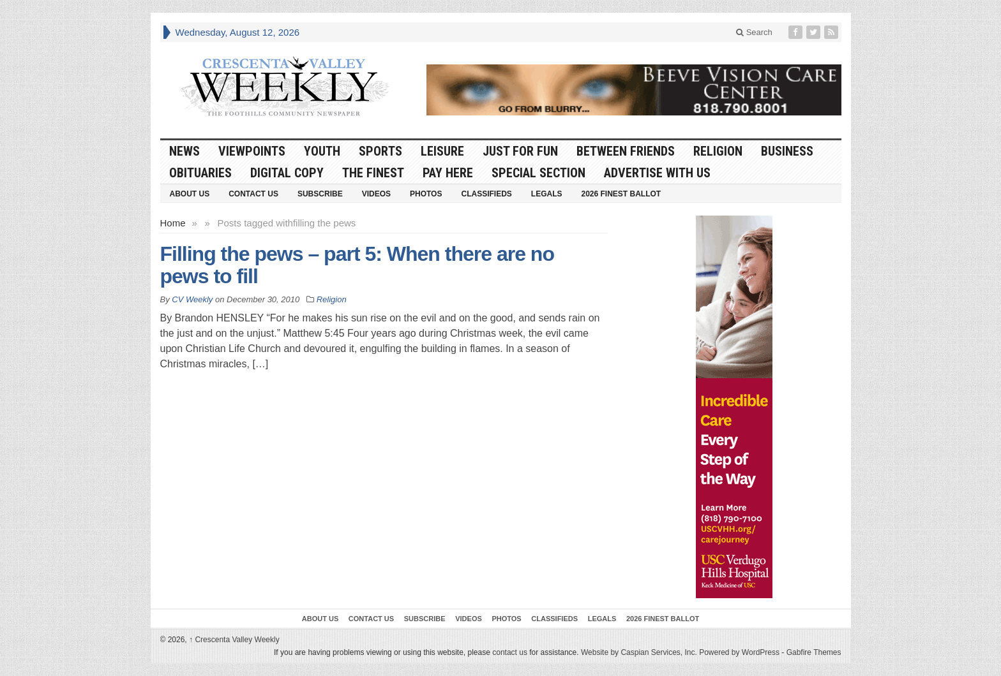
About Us (190, 193)
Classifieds (486, 193)
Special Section (538, 172)
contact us (509, 652)
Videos (376, 193)
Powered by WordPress (739, 652)
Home (173, 222)
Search (754, 32)
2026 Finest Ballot (621, 193)
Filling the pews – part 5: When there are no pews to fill (357, 265)
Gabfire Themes (813, 652)
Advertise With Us (657, 172)
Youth (322, 151)
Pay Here (448, 172)
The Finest (373, 172)
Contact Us (253, 193)
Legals (546, 193)
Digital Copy (287, 172)
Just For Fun (520, 151)
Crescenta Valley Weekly (234, 639)
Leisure (442, 151)
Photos (426, 193)
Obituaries (200, 172)
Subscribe (320, 193)
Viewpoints (251, 151)
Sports (380, 151)
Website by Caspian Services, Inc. (639, 652)
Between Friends (625, 151)
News (184, 151)
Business (787, 151)
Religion (717, 151)
